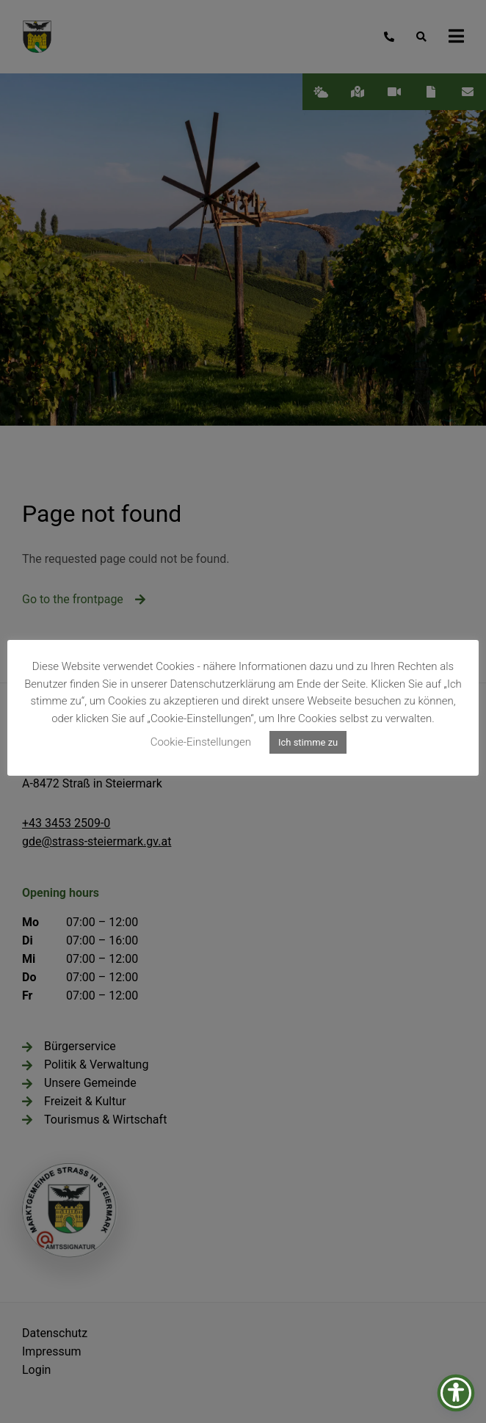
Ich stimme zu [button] (308, 742)
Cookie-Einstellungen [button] (200, 742)
